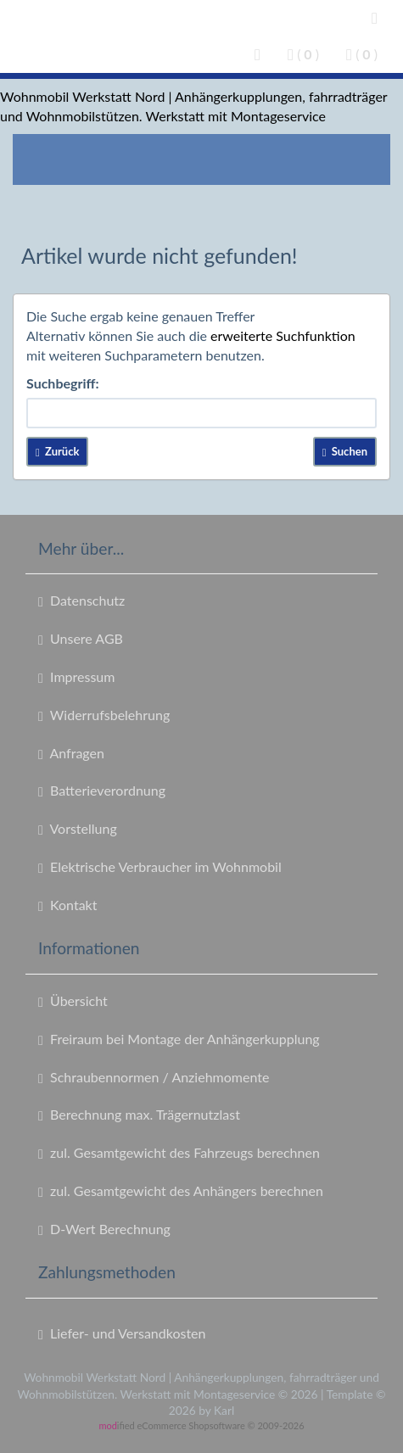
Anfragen (71, 753)
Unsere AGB (80, 638)
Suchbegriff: (62, 383)
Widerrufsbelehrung (104, 715)
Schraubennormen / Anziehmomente (153, 1077)
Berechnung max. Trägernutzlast (139, 1114)
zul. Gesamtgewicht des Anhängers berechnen (180, 1190)
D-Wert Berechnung (104, 1229)
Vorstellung (77, 828)
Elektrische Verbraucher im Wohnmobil (160, 866)
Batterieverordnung (101, 790)
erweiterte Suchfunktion (282, 335)
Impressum (76, 676)
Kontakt (67, 905)
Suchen (344, 451)
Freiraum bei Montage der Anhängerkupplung (179, 1039)
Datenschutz (81, 600)
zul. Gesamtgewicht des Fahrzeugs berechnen (179, 1152)
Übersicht (73, 1000)
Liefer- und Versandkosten (121, 1333)
